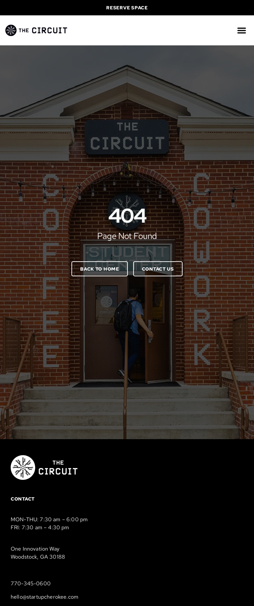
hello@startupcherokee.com (44, 596)
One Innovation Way (35, 548)
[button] (242, 30)
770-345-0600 (31, 583)
